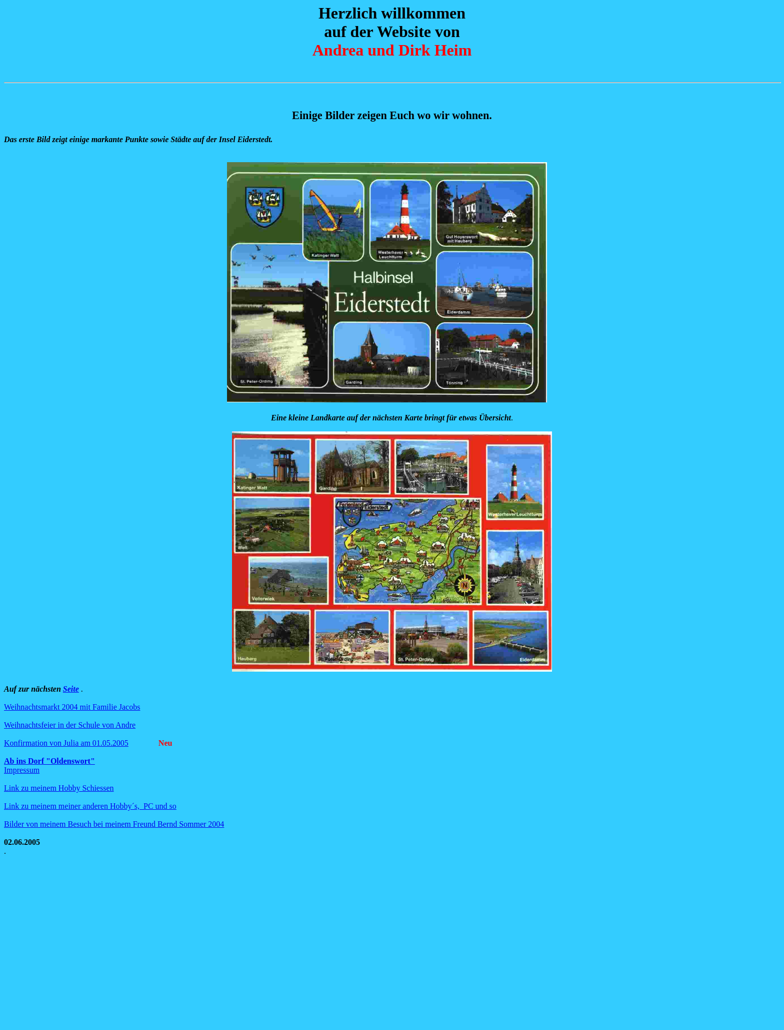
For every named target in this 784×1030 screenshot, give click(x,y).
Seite (71, 689)
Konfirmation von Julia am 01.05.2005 (66, 743)
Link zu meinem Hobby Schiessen (59, 788)
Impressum (22, 770)
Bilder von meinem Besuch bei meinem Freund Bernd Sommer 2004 (114, 824)
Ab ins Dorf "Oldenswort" (49, 761)
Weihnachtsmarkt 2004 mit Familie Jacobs (72, 707)
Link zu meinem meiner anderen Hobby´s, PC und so (90, 806)
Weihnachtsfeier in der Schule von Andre (70, 725)
